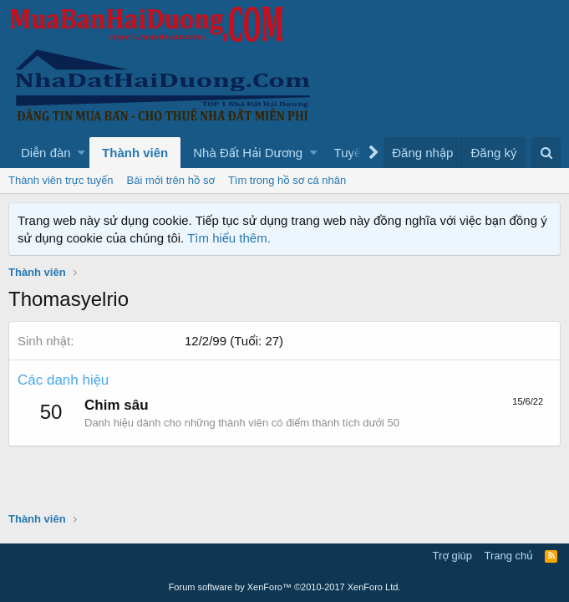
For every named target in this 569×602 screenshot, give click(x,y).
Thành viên (135, 152)
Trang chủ (509, 555)
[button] (81, 152)
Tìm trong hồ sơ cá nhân (287, 180)
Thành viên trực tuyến (61, 180)
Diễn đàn (46, 152)
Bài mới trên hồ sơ (171, 180)
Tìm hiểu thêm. (229, 238)
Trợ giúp (452, 555)
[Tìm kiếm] (546, 152)
